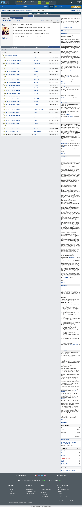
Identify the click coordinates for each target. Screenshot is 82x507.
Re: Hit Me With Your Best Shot (11, 20)
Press (11, 491)
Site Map (71, 500)
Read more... (63, 83)
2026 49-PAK (65, 277)
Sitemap (11, 496)
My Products (45, 496)
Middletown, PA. (5, 38)
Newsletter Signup (46, 489)
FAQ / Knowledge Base (63, 489)
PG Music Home (5, 10)
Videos (60, 493)
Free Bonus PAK (68, 76)
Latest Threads (37, 13)
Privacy (67, 500)
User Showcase (29, 10)
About (11, 487)
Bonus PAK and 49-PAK (74, 344)
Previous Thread (14, 15)
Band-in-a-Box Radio (30, 491)
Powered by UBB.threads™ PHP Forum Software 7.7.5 (41, 506)
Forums (12, 10)
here (64, 146)
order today (68, 114)
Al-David (43, 20)
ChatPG (63, 16)
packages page (64, 143)
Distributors (12, 493)
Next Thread (47, 15)
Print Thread (13, 18)
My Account (45, 494)
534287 (58, 20)
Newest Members (65, 439)
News (43, 487)
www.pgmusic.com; (12, 502)
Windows (63, 391)
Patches (60, 487)
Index (31, 16)
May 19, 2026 (64, 33)
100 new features (70, 70)
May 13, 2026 (64, 122)
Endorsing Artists (30, 493)
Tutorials (60, 495)
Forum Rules (45, 13)
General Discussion (20, 10)
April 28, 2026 (64, 350)
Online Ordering (52, 3)
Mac (75, 390)
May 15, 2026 (64, 86)
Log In (78, 10)
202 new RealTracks (71, 257)
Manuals (60, 491)
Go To (20, 18)
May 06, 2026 (64, 285)
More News (63, 422)
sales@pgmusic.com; (20, 502)
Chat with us (54, 480)
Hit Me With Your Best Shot (11, 55)
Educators (12, 495)
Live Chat (43, 3)
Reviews (28, 496)
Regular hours (64, 97)
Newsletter (63, 475)
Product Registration (63, 496)
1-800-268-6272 (44, 1)
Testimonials (29, 495)
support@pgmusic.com (28, 502)
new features (70, 116)
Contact (11, 489)
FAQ (50, 13)
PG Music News (65, 30)
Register (72, 10)
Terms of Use (61, 500)
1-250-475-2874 (51, 1)
